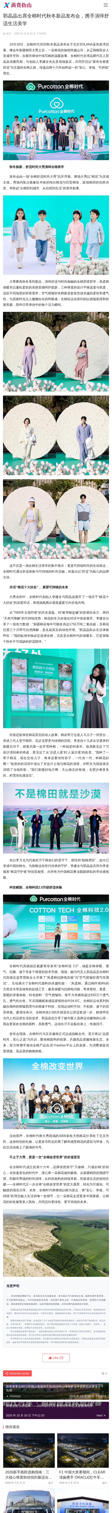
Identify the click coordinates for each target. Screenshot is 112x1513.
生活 (8, 33)
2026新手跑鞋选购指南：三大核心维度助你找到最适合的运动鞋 (28, 1475)
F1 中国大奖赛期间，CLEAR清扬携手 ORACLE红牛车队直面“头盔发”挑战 (82, 1475)
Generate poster (17, 1373)
